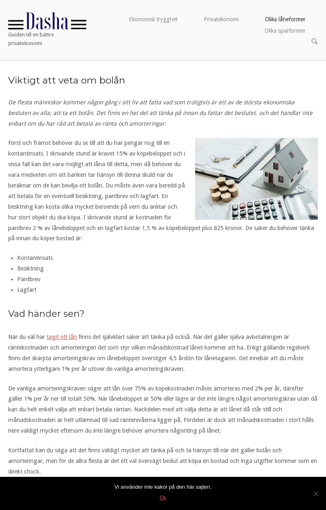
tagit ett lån (62, 337)
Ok (163, 497)
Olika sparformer (285, 30)
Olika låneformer (285, 19)
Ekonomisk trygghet (153, 19)
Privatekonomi (221, 19)
